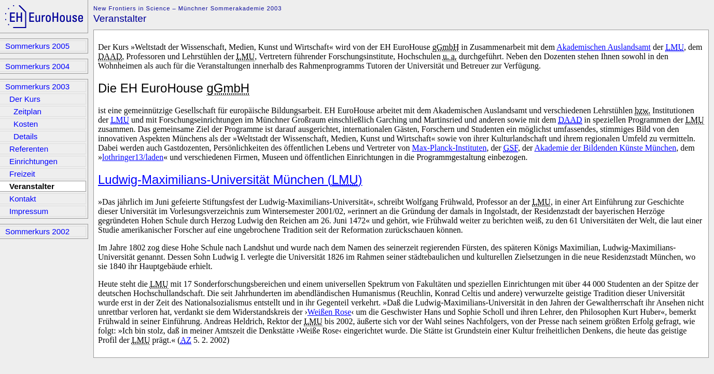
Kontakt (22, 198)
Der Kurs (24, 99)
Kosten (25, 123)
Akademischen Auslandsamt (603, 47)
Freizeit (22, 173)
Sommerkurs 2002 (37, 231)
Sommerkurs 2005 (37, 46)
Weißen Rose (329, 312)
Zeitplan (27, 111)
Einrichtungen (33, 161)
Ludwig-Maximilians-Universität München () (230, 179)
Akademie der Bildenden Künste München (605, 147)
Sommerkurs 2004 (37, 66)
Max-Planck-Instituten (449, 147)
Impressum (28, 211)
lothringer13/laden (132, 157)
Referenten (28, 148)
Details (25, 136)
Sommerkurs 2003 (37, 86)
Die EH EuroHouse (173, 88)
